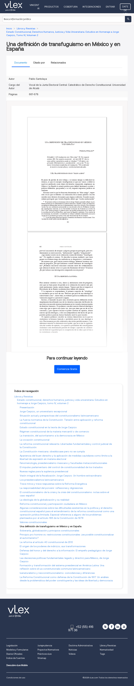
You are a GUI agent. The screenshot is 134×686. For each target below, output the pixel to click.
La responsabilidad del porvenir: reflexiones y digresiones (51, 488)
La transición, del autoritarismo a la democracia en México (52, 435)
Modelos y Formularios (17, 649)
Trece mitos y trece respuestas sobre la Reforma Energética (53, 483)
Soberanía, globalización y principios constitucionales (49, 530)
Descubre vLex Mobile (17, 665)
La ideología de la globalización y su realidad (44, 499)
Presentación (27, 407)
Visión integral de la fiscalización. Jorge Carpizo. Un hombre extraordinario (61, 475)
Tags (102, 654)
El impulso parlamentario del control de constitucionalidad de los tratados (61, 467)
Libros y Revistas (23, 396)
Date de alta (125, 7)
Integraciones (92, 6)
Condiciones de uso (15, 677)
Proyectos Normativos (48, 649)
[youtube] (124, 626)
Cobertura (71, 6)
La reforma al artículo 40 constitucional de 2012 (46, 542)
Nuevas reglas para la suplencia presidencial (44, 471)
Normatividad (106, 649)
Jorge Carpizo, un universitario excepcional (43, 411)
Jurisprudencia (45, 645)
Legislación (12, 645)
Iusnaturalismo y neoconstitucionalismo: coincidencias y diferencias (57, 573)
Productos (51, 6)
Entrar (110, 6)
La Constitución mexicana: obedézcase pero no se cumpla (52, 451)
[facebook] (111, 626)
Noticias (73, 649)
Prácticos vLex (45, 654)
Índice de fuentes (15, 658)
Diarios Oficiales (14, 654)
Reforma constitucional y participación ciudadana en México (53, 504)
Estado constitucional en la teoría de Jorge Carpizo (48, 427)
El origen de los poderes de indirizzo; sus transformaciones (52, 546)
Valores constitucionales (33, 522)
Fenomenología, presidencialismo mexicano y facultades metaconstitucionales (63, 463)
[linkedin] (117, 626)
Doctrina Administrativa (81, 645)
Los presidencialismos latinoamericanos (42, 479)
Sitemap (42, 658)
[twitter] (105, 626)
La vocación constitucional (34, 439)
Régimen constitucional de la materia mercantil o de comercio (54, 431)
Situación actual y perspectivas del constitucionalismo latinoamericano (59, 415)
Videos (72, 654)
